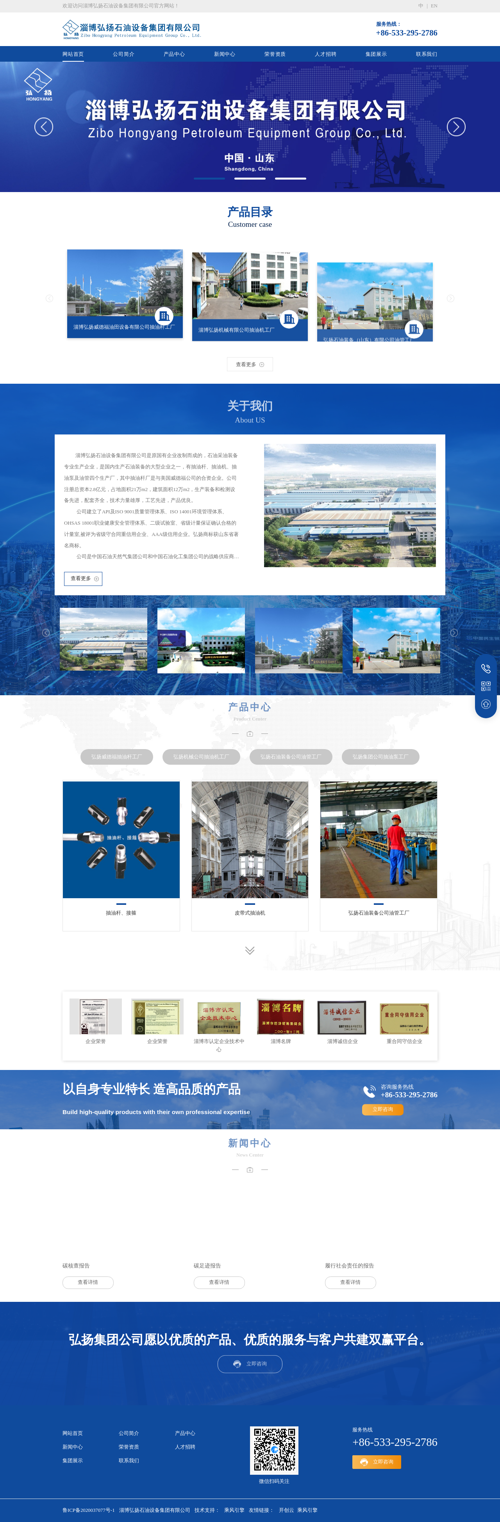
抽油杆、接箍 (121, 913)
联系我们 (427, 54)
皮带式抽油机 (250, 913)
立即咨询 (383, 1109)
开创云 (286, 1510)
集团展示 (376, 54)
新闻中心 (225, 54)
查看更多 (81, 578)
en (434, 6)
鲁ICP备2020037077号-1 (88, 1510)
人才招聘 (325, 54)
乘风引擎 (234, 1510)
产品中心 (174, 54)
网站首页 (73, 54)
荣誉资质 (275, 54)
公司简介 (123, 54)
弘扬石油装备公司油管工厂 (378, 913)
